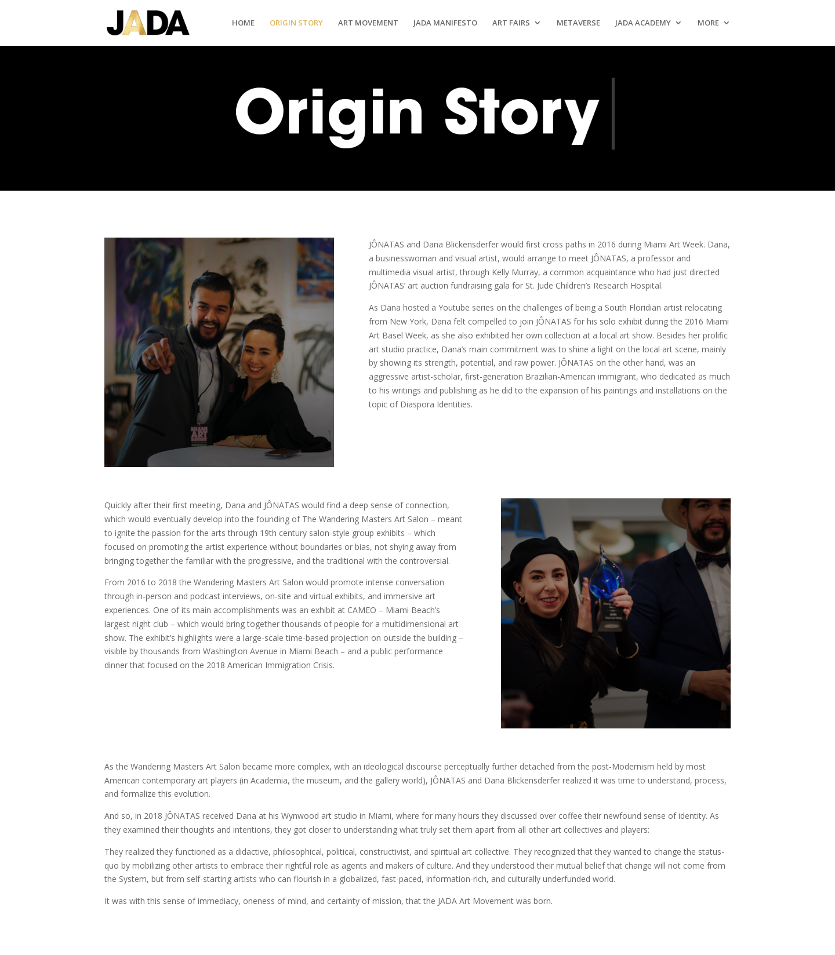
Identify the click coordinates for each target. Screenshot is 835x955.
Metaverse (578, 23)
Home (243, 23)
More (708, 23)
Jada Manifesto (445, 23)
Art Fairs (511, 23)
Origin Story (296, 23)
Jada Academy (643, 23)
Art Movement (368, 23)
